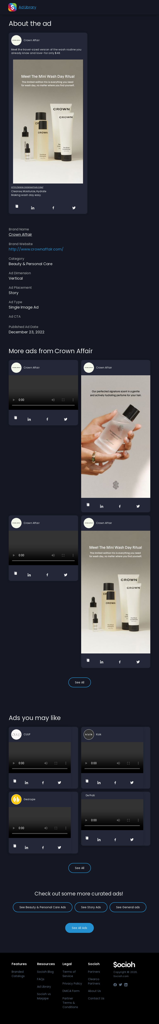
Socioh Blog (45, 972)
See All (79, 682)
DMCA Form (71, 991)
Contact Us (96, 998)
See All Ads (79, 928)
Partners (94, 972)
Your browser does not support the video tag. (43, 392)
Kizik (98, 734)
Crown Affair (32, 40)
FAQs (40, 979)
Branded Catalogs (18, 974)
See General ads (128, 907)
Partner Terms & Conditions (70, 1002)
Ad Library (44, 987)
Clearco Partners (94, 981)
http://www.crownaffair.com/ (27, 187)
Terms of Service (69, 974)
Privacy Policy (72, 983)
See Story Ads (91, 907)
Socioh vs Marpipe (44, 996)
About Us (94, 991)
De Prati (90, 795)
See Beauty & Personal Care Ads (42, 907)
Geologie (29, 799)
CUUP (27, 734)
